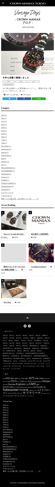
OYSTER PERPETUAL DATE (34, 353)
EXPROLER (9, 351)
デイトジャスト (28, 366)
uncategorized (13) (7, 186)
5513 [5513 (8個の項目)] (13, 381)
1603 (23, 335)
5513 (44, 340)
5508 (15, 340)
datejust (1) (5, 152)
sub (27, 358)
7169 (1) (4, 143)
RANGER (14, 356)
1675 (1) (4, 121)
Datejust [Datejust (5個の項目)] (46, 381)
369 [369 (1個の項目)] (4, 378)
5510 (22, 340)
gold (32, 351)
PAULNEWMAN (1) (8, 168)
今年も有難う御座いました (16, 78)
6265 (17, 343)
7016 (30, 343)
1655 (36, 335)
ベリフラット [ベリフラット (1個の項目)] (30, 396)
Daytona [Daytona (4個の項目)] (11, 384)
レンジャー (14, 368)
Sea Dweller (6, 358)
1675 (10, 338)
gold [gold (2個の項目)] (37, 384)
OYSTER (19, 353)
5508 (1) (4, 128)
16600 (44, 335)
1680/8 (39, 338)
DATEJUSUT (7, 348)
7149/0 (45, 343)
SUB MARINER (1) (8, 171)
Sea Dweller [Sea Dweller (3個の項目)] (38, 387)
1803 (45, 338)
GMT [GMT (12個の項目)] (32, 384)
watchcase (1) (5, 189)
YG (14, 361)
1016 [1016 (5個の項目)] (7, 378)
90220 (24, 345)
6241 (10, 343)
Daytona (25, 348)
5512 (29, 340)
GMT (24, 351)
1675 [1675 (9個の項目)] (31, 378)
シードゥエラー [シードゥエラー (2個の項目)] (8, 396)
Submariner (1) (6, 174)
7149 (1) (4, 140)
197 (4, 340)
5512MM (36, 340)
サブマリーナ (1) (7, 193)
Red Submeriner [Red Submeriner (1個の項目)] (29, 387)
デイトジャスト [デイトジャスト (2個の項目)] (20, 396)
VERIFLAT (6, 361)
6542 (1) (4, 137)
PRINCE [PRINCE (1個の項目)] (22, 387)
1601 (17, 335)
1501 (10, 335)
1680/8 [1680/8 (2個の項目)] (41, 378)
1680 (31, 338)
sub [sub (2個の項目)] (44, 387)
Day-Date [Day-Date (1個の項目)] (5, 384)
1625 (30, 335)
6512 (23, 343)
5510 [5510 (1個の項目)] (48, 378)
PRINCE (5, 356)
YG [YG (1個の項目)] (36, 390)
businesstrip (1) (6, 149)
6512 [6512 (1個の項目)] (18, 381)
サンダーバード (29, 363)
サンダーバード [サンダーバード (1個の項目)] (45, 393)
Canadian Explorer (38, 267)
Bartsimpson (33, 345)
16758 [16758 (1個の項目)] (33, 381)
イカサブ (21, 361)
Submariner (35, 358)
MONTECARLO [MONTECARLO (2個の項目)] (8, 387)
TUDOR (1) (5, 180)
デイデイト (15, 366)
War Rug (7, 302)
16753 (17, 338)
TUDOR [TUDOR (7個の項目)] (23, 389)
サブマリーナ (16, 363)
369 (10, 340)
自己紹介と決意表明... (40, 234)
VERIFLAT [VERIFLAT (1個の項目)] (32, 390)
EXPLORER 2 (45, 348)
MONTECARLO (7, 353)
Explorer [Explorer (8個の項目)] (20, 384)
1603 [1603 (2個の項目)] (16, 378)
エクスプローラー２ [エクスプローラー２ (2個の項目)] (15, 393)
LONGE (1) (5, 162)
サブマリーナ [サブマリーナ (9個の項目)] (32, 392)
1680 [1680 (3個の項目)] (37, 378)
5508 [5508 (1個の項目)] (45, 378)
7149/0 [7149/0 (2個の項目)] (22, 381)
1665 (4, 338)
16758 (25, 338)
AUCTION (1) (6, 146)
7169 (4, 345)
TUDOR (45, 358)
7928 (10, 345)
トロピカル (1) (6, 196)
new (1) (3, 165)
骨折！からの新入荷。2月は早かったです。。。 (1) (20, 199)
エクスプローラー (33, 361)
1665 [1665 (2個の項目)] (26, 378)
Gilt (18, 351)
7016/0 (37, 343)
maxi (38, 351)
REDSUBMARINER (40, 356)
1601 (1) (4, 118)
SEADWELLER (18, 358)
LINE (38, 99)
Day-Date (17, 348)
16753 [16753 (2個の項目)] (30, 381)
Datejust (42, 345)
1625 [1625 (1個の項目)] (19, 378)
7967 (17, 345)
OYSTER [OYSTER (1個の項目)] (17, 387)
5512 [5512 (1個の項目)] (4, 381)
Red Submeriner (25, 356)
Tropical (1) (5, 177)
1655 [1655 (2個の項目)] (23, 378)
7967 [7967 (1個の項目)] (26, 381)
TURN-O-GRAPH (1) (8, 183)
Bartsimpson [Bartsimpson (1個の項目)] (39, 381)
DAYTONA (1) (6, 155)
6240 (4, 343)
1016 (4, 335)
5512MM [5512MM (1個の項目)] (8, 381)
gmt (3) (3, 159)
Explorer (34, 348)
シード (40, 363)
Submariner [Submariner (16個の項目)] (11, 389)
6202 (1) (4, 131)
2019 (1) (4, 125)
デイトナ (39, 366)
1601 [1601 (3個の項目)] (12, 378)
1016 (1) (4, 115)
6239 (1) (4, 134)
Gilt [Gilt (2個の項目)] (27, 384)
